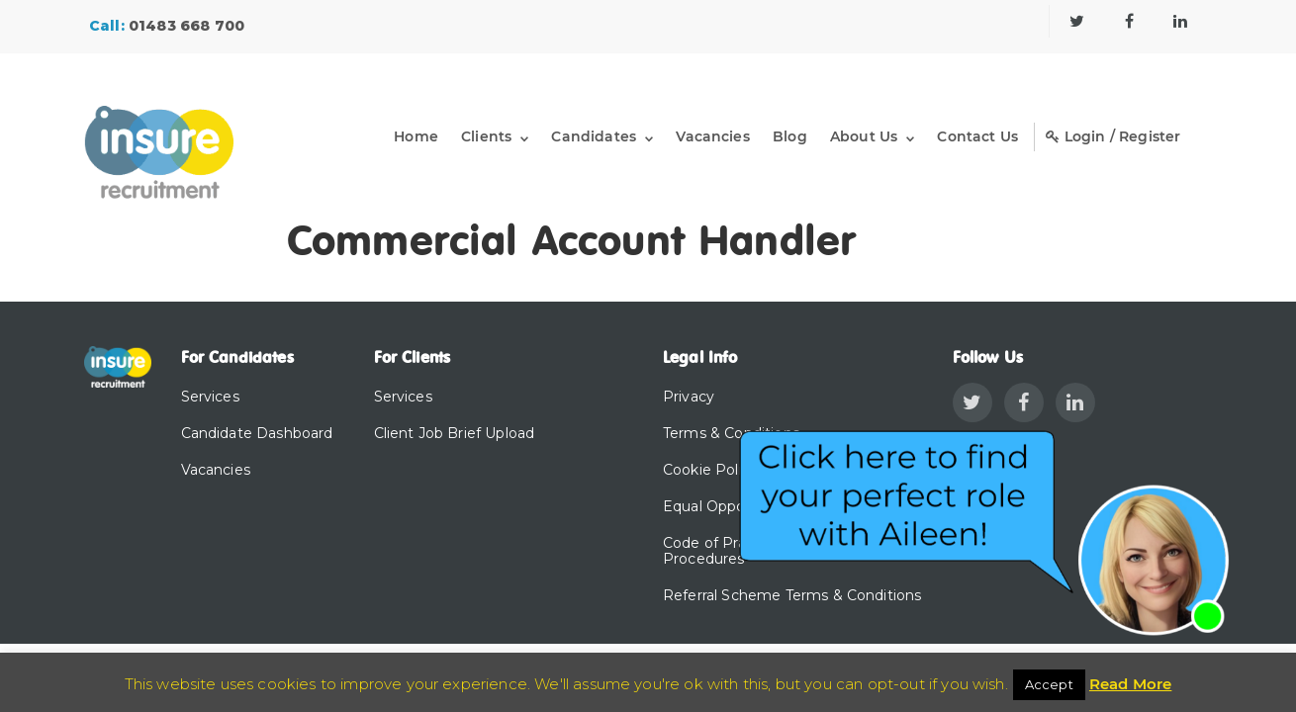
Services (210, 396)
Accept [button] (1049, 684)
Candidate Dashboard (257, 433)
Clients (486, 136)
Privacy (688, 396)
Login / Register (1113, 136)
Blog (790, 136)
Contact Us (977, 136)
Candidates (593, 136)
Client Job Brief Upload (454, 433)
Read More (1130, 683)
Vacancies (712, 136)
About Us (863, 136)
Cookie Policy (710, 470)
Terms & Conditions (731, 433)
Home (416, 136)
